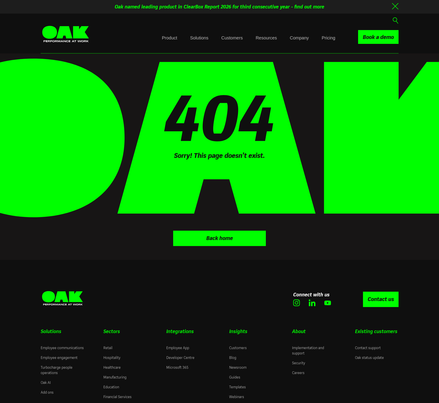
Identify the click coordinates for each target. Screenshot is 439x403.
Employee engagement (59, 357)
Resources (266, 37)
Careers (298, 372)
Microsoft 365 (177, 366)
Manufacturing (114, 376)
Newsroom (238, 366)
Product (169, 37)
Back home (219, 237)
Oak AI (46, 382)
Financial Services (117, 396)
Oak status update (369, 357)
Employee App (177, 347)
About (299, 331)
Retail (107, 347)
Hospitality (111, 357)
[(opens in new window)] (296, 302)
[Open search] (395, 20)
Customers (232, 37)
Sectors (111, 331)
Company (299, 37)
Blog (232, 357)
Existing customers (376, 331)
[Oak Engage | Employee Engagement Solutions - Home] (65, 34)
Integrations (180, 331)
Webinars (236, 396)
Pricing (328, 37)
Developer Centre (180, 357)
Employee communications (62, 347)
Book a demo (378, 37)
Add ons (47, 391)
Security (298, 362)
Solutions (199, 37)
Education (111, 386)
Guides (234, 376)
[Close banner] (395, 6)
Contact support (368, 347)
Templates (237, 386)
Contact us (381, 298)
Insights (238, 331)
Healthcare (112, 366)
